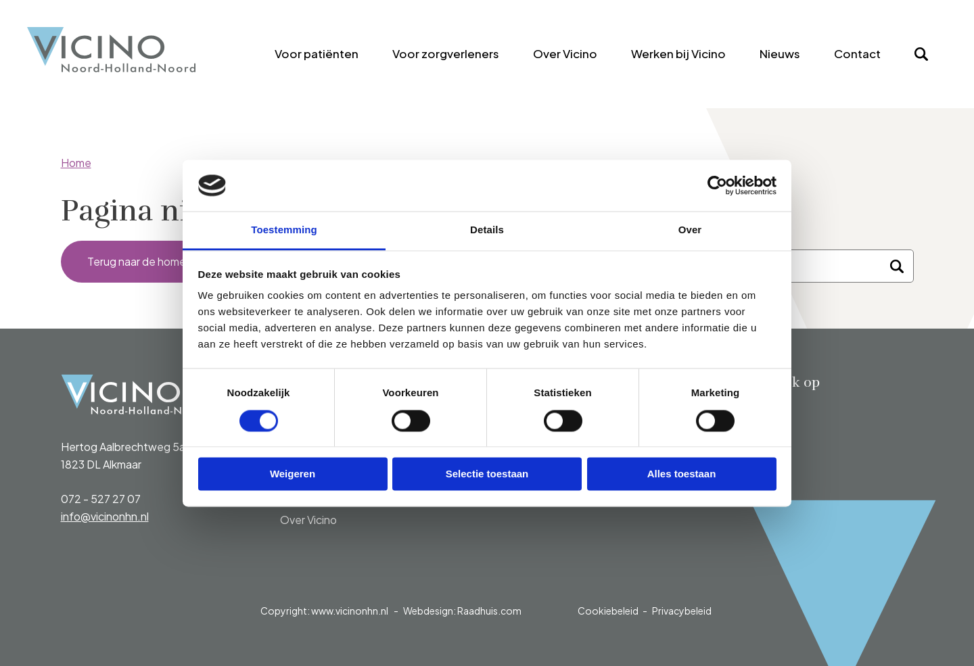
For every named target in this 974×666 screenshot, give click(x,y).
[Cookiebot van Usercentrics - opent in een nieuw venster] (717, 185)
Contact (857, 53)
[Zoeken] (897, 266)
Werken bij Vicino (678, 53)
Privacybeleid (682, 610)
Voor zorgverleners (445, 53)
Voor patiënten (316, 53)
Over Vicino (565, 53)
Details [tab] (487, 230)
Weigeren (292, 474)
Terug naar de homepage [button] (150, 261)
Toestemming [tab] (284, 230)
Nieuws (780, 53)
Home (76, 163)
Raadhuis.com (489, 610)
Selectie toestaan (487, 474)
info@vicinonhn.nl (105, 516)
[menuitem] (316, 54)
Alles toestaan (681, 474)
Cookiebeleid (608, 610)
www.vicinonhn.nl (349, 610)
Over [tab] (690, 230)
